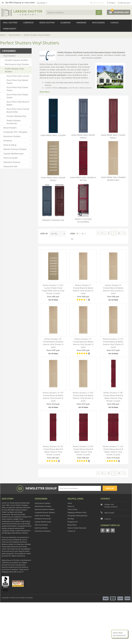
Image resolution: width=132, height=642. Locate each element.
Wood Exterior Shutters (43, 506)
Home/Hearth (9, 28)
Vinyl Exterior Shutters (43, 503)
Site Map (71, 519)
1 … (103, 233)
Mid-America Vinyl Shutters (18, 64)
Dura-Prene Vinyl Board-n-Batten (83, 161)
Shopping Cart (73, 522)
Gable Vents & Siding (42, 515)
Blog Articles (72, 525)
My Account (124, 3)
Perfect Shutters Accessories (83, 203)
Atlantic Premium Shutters (17, 149)
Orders (111, 3)
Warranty (63, 88)
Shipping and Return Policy (77, 512)
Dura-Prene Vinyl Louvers (53, 118)
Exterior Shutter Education (77, 528)
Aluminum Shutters (17, 136)
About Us (71, 506)
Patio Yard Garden (41, 525)
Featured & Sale (17, 166)
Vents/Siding (98, 22)
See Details (42, 3)
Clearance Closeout (17, 162)
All (72, 239)
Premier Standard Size (53, 202)
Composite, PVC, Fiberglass (17, 131)
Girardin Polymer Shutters (18, 60)
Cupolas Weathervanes (17, 153)
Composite (28, 22)
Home (2, 35)
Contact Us (71, 531)
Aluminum (65, 22)
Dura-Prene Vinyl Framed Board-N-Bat (113, 161)
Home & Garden (17, 157)
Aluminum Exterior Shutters (45, 509)
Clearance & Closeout (42, 531)
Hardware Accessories (43, 519)
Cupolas (114, 22)
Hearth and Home (41, 528)
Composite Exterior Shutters (45, 512)
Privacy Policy (72, 509)
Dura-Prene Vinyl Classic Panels (113, 119)
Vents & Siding (17, 144)
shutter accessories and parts (53, 75)
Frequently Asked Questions (78, 515)
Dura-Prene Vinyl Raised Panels (83, 119)
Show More (45, 92)
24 (83, 233)
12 (77, 233)
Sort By (44, 233)
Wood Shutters (47, 22)
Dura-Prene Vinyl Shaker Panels (53, 161)
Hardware (81, 22)
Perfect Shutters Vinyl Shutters (18, 70)
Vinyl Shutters (10, 22)
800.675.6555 (109, 513)
